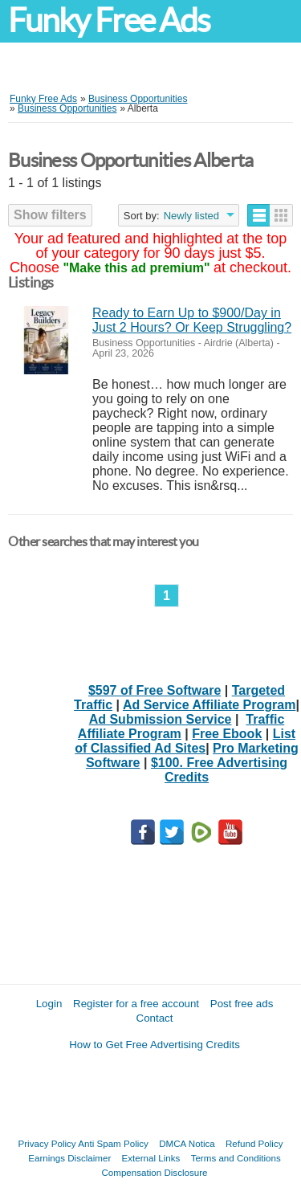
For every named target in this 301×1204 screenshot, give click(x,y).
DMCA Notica (187, 1143)
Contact (154, 1018)
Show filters (50, 215)
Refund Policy (254, 1143)
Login (49, 1004)
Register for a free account (136, 1004)
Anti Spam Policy (113, 1143)
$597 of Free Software (154, 690)
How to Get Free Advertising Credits (154, 1045)
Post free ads (242, 1004)
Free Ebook (227, 734)
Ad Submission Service (160, 719)
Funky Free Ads (108, 20)
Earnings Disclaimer (69, 1158)
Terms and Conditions (236, 1158)
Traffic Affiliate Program (181, 726)
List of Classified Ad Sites (185, 741)
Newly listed (191, 216)
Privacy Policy (47, 1143)
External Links (151, 1158)
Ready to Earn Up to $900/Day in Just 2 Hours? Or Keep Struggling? (191, 320)
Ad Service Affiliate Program (209, 705)
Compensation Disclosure (154, 1172)
